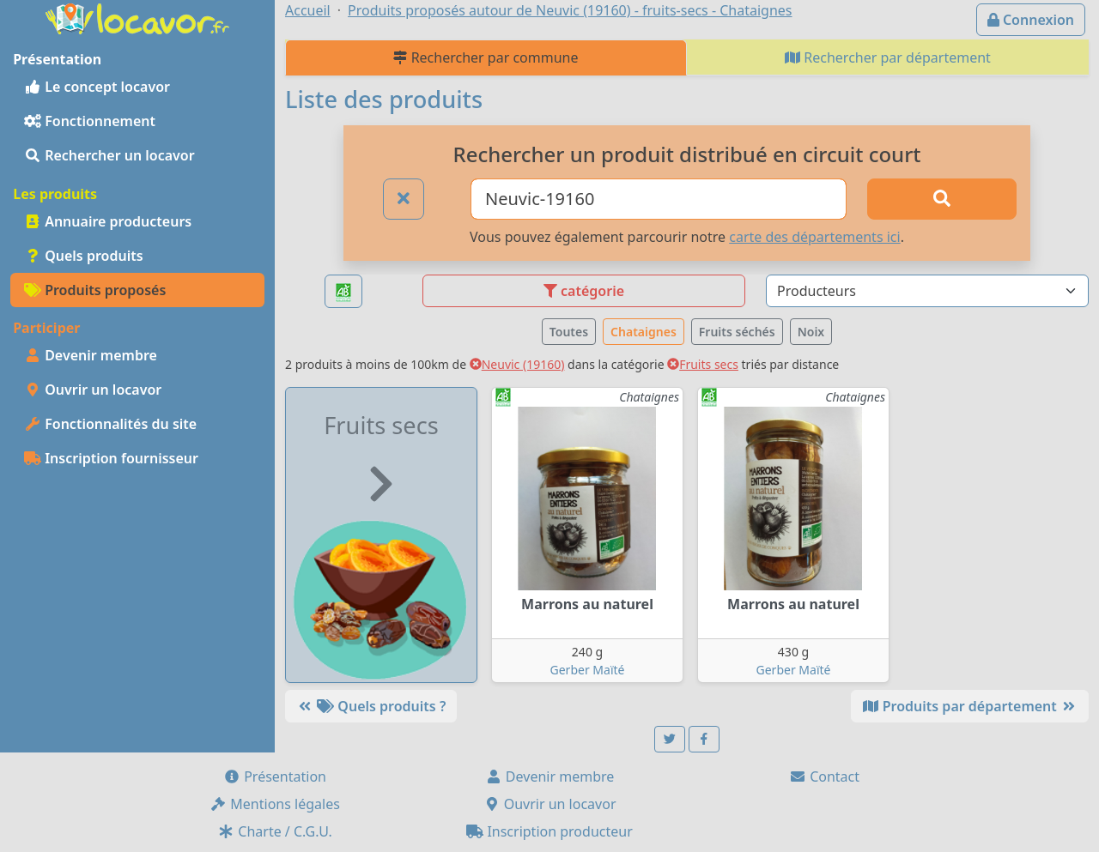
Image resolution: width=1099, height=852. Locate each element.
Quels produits (83, 255)
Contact (824, 776)
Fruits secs (702, 364)
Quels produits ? (371, 706)
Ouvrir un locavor (92, 389)
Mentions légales (274, 804)
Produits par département (970, 706)
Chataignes (643, 331)
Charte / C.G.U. (274, 831)
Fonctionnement (89, 121)
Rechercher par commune (485, 57)
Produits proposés (95, 290)
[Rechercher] (942, 199)
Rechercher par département (888, 57)
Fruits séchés (737, 331)
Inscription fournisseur (111, 458)
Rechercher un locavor (109, 155)
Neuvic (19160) (517, 364)
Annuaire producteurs (107, 221)
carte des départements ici (814, 236)
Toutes (569, 331)
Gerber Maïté (587, 670)
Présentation (274, 776)
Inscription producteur (549, 831)
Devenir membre (90, 355)
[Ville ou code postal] (659, 199)
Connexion (1030, 19)
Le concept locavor (97, 86)
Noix (811, 331)
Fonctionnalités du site (110, 423)
